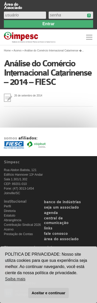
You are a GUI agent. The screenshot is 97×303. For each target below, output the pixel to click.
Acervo (17, 50)
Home (7, 50)
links (48, 228)
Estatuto (9, 215)
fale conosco (56, 233)
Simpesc (30, 37)
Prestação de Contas (18, 234)
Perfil (7, 206)
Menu (89, 37)
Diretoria (10, 211)
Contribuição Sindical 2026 (22, 225)
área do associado (61, 239)
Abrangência (12, 220)
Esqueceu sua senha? (89, 15)
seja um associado (61, 207)
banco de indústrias (62, 202)
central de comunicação (56, 220)
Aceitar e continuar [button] (48, 293)
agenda (51, 213)
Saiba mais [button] (15, 279)
